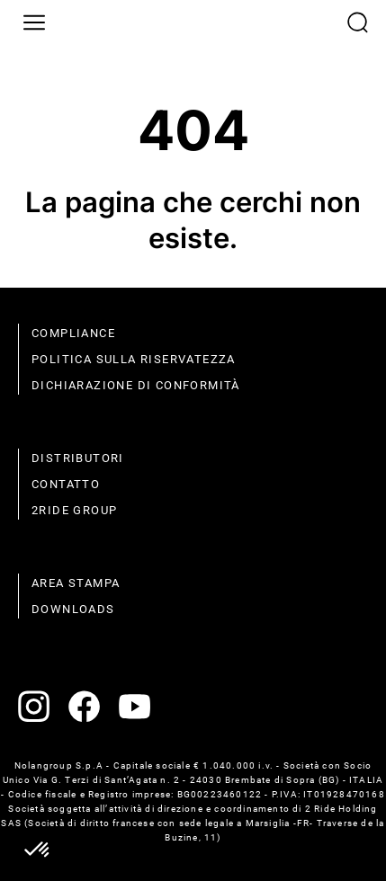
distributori (77, 458)
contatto (65, 484)
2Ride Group (74, 510)
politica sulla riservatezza (133, 359)
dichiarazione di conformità (135, 385)
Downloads (73, 609)
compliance (73, 333)
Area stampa (75, 583)
